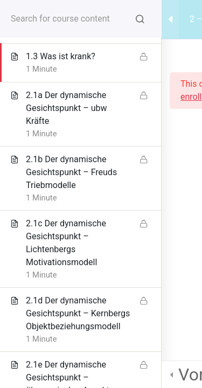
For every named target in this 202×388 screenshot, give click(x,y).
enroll (191, 97)
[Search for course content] (140, 19)
